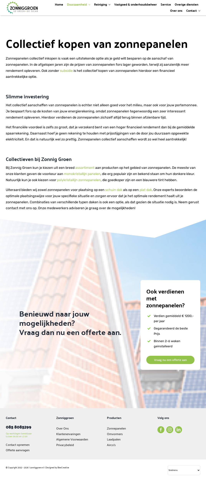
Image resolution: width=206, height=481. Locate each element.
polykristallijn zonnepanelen (79, 180)
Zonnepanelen (116, 428)
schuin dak (113, 190)
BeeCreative (63, 467)
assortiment (84, 168)
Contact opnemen (18, 444)
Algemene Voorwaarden (72, 439)
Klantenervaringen (68, 433)
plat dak (146, 190)
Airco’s (111, 444)
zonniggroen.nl (37, 467)
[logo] (22, 2)
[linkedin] (178, 429)
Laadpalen (114, 439)
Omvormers (115, 433)
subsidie (66, 71)
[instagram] (169, 429)
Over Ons (62, 428)
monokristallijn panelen (82, 174)
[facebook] (160, 429)
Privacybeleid (65, 444)
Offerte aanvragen (18, 450)
